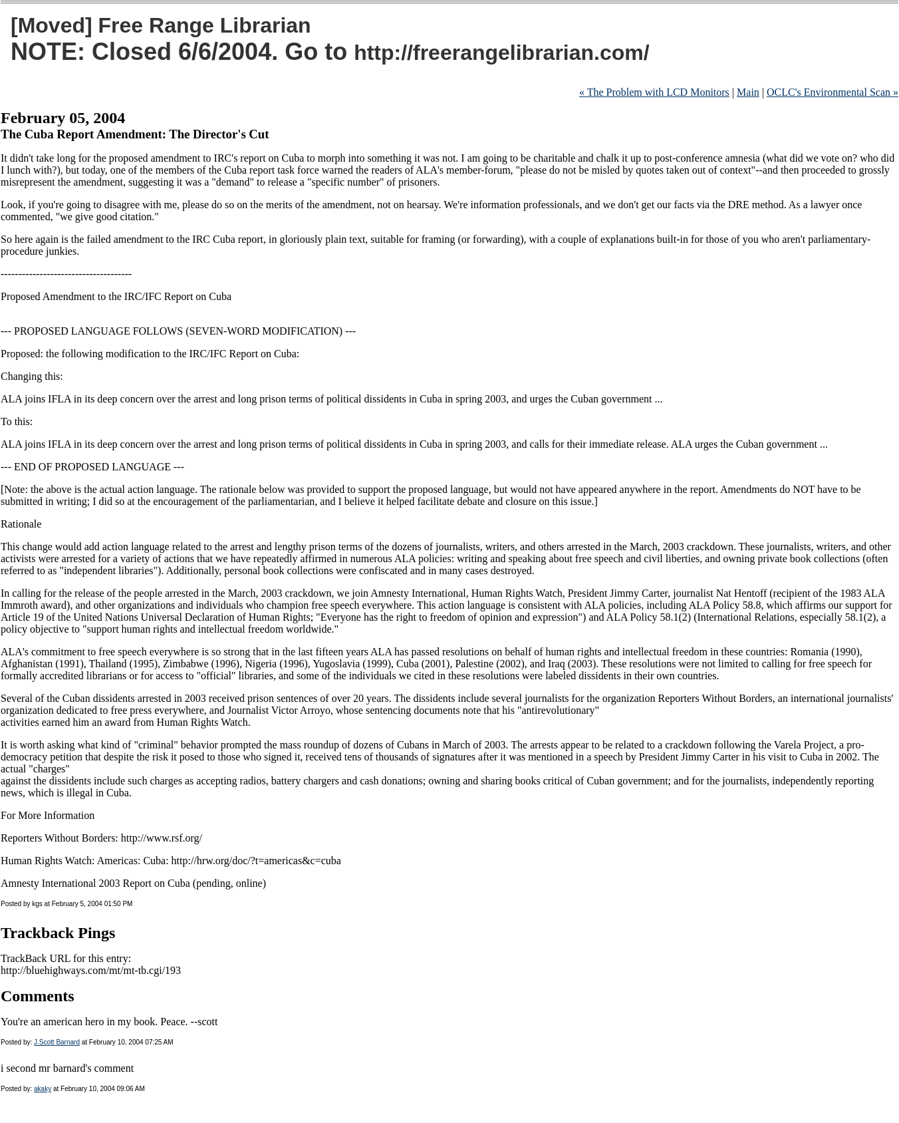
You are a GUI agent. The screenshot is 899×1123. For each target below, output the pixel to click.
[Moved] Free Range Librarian (161, 25)
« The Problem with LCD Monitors (654, 92)
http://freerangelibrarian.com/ (502, 53)
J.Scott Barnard (57, 1042)
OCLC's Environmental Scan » (832, 92)
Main (748, 92)
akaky (42, 1088)
